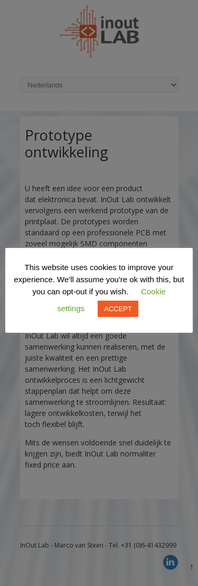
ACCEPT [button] (118, 309)
